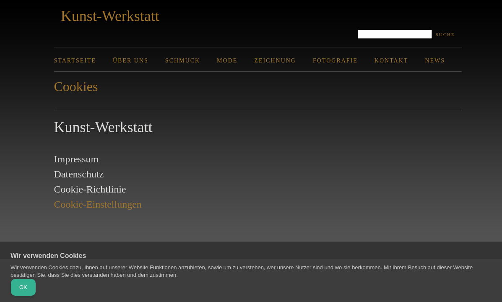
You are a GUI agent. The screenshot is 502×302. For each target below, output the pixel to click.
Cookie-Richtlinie (90, 189)
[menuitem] (83, 60)
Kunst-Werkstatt (110, 15)
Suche (445, 34)
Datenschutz (79, 174)
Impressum (76, 159)
